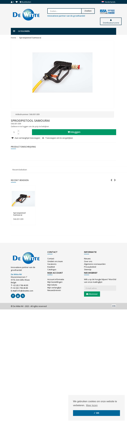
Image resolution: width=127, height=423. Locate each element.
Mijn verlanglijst (54, 287)
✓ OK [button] (96, 413)
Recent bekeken (19, 169)
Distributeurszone (111, 21)
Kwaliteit (51, 266)
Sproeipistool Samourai (30, 37)
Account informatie (55, 279)
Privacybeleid (90, 266)
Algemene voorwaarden (95, 264)
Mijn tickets (52, 284)
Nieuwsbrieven (54, 290)
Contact (50, 258)
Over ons (88, 261)
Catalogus (51, 269)
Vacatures (51, 264)
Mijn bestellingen (54, 282)
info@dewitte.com (25, 290)
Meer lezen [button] (92, 405)
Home (13, 37)
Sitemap (87, 269)
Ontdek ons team (55, 261)
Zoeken (91, 10)
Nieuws (87, 258)
